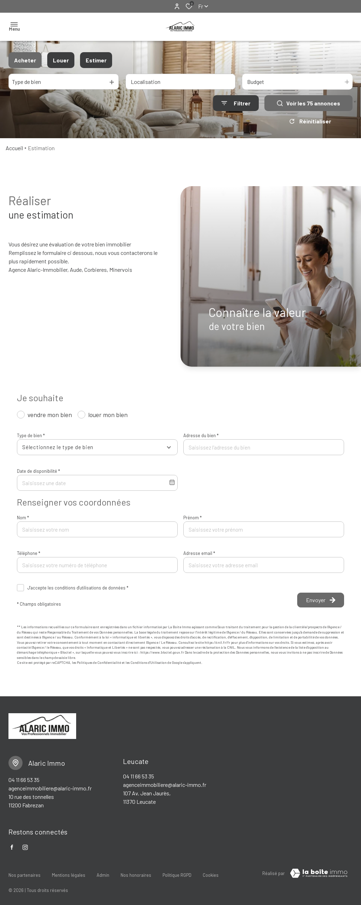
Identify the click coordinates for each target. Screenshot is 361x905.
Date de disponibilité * (38, 471)
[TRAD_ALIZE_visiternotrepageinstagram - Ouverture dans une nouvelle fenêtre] (25, 847)
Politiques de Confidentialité (99, 662)
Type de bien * (31, 435)
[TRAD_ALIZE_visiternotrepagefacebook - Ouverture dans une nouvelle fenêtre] (12, 847)
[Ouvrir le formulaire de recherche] (236, 103)
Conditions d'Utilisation (148, 662)
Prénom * (192, 517)
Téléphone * (28, 553)
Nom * (23, 517)
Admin (103, 872)
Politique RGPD (177, 872)
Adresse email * (199, 553)
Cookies (211, 872)
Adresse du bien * (201, 435)
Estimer (96, 60)
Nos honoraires (136, 872)
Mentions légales (68, 872)
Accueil (14, 148)
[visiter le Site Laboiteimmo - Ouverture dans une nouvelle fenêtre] (319, 873)
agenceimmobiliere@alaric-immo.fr (50, 788)
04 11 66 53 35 (23, 779)
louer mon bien (108, 414)
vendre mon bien (49, 414)
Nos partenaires (24, 872)
